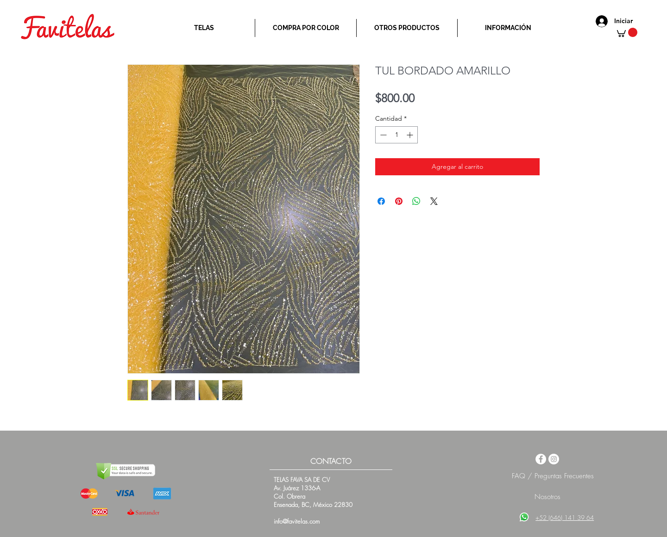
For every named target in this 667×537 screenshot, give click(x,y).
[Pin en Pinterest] (398, 201)
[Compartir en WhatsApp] (416, 201)
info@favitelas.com (297, 521)
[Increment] (410, 135)
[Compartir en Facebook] (381, 201)
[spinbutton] (396, 135)
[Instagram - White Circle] (553, 459)
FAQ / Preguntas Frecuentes (553, 476)
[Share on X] (434, 201)
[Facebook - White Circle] (540, 459)
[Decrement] (382, 135)
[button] (626, 32)
